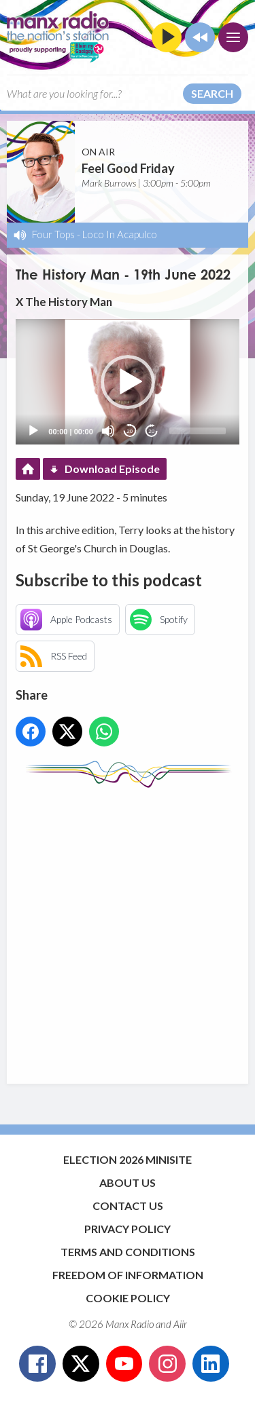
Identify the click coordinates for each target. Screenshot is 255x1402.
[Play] (33, 431)
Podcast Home (28, 469)
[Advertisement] (127, 929)
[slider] (197, 431)
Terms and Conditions (128, 1251)
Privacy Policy (127, 1228)
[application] (127, 381)
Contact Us (127, 1205)
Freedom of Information (127, 1274)
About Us (127, 1182)
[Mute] (108, 431)
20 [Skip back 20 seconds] (129, 431)
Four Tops (53, 234)
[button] (128, 382)
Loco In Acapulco (119, 234)
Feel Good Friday (128, 168)
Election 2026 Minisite (127, 1159)
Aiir (180, 1324)
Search (212, 93)
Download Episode (112, 468)
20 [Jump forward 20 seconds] (151, 431)
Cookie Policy (128, 1297)
